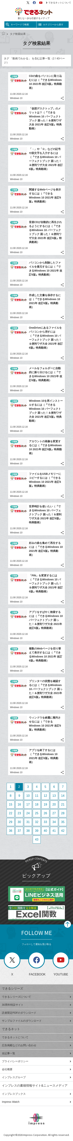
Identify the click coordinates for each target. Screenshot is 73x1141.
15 (10, 804)
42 (62, 830)
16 (19, 804)
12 (45, 795)
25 (36, 813)
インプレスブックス (36, 1093)
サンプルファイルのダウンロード (36, 1020)
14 (62, 795)
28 (62, 813)
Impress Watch (36, 1101)
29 (10, 822)
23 (19, 813)
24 (28, 813)
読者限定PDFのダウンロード (36, 1012)
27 (54, 813)
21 (62, 804)
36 (10, 830)
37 (19, 830)
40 (45, 830)
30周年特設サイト (36, 1004)
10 (28, 795)
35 (62, 822)
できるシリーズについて (36, 996)
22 (10, 813)
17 (28, 804)
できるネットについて (58, 2)
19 (45, 804)
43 (36, 839)
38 (28, 830)
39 (36, 830)
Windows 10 (16, 98)
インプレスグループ (36, 1077)
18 (36, 804)
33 (45, 822)
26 (45, 813)
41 (54, 830)
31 (28, 822)
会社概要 (36, 1069)
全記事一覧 (36, 1053)
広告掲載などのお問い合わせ (36, 1045)
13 (54, 795)
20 (54, 804)
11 (36, 795)
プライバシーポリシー (36, 1061)
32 (36, 822)
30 (19, 822)
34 (54, 822)
